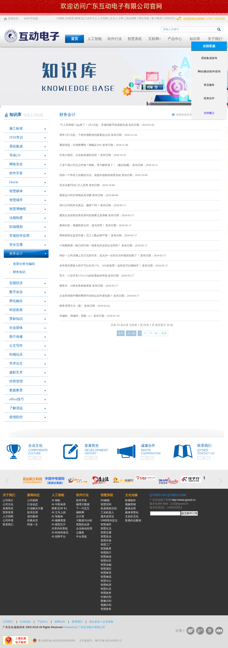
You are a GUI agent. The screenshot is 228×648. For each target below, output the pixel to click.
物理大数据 (83, 504)
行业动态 (32, 504)
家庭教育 (16, 390)
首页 (74, 39)
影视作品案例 (133, 520)
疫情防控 (16, 417)
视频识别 (106, 604)
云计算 (80, 516)
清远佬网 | (132, 18)
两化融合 (16, 301)
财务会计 (16, 253)
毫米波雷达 (107, 516)
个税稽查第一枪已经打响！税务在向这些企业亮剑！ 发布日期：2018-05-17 (103, 245)
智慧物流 (106, 576)
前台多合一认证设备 (101, 621)
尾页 (164, 333)
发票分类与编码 (24, 264)
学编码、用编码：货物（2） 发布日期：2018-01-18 (89, 315)
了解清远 (16, 408)
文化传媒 (131, 495)
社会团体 (16, 327)
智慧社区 (106, 560)
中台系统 (81, 536)
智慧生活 (106, 528)
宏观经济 (16, 283)
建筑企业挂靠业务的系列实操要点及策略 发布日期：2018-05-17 (96, 215)
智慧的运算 (83, 524)
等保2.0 (14, 155)
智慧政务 (106, 592)
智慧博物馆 (17, 209)
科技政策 (16, 310)
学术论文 (16, 363)
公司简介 (8, 500)
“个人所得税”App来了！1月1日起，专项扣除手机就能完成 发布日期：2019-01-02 (106, 124)
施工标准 (16, 128)
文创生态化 (131, 516)
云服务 (80, 532)
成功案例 (32, 516)
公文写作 (16, 345)
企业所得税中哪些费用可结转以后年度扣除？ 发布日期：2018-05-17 (99, 295)
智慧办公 (106, 580)
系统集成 (16, 146)
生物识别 (106, 596)
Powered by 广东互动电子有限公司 (84, 627)
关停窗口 (209, 113)
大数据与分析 (84, 520)
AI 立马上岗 (59, 512)
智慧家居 (106, 572)
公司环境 (8, 520)
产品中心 (175, 39)
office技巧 (16, 399)
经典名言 (32, 520)
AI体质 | (70, 18)
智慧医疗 (106, 552)
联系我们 (8, 524)
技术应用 (32, 512)
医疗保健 (16, 336)
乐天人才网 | (117, 18)
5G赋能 (105, 500)
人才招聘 (8, 516)
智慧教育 (106, 548)
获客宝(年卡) (59, 508)
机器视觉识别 (109, 508)
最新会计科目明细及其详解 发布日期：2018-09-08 (88, 195)
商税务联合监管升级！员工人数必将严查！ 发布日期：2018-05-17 (98, 235)
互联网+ (154, 39)
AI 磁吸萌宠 (59, 520)
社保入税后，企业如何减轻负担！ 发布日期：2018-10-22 (92, 155)
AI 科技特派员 (60, 532)
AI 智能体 (57, 516)
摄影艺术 (16, 372)
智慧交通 (106, 532)
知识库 (194, 39)
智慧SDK (106, 504)
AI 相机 (56, 500)
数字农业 (16, 292)
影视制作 (130, 500)
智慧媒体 (16, 191)
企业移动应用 (84, 528)
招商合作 (60, 621)
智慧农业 (106, 536)
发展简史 (8, 508)
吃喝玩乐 (16, 354)
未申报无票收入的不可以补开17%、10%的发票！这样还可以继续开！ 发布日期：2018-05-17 (113, 265)
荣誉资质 (8, 512)
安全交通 (16, 244)
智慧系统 (135, 39)
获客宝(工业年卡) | (86, 18)
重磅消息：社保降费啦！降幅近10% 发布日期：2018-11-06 (93, 145)
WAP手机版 (31, 18)
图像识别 (106, 600)
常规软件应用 (19, 235)
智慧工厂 (106, 544)
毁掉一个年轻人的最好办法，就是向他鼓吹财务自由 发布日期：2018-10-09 (103, 175)
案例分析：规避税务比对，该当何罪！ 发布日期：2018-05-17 (95, 225)
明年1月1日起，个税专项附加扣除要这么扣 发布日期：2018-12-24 (98, 134)
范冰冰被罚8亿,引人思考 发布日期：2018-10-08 (87, 185)
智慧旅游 (106, 556)
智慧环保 (106, 540)
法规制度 (16, 218)
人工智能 (95, 39)
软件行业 (115, 39)
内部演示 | (170, 18)
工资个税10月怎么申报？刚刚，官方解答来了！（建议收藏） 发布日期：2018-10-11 (108, 165)
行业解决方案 (35, 508)
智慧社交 (106, 588)
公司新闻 (32, 500)
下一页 (154, 333)
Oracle (13, 182)
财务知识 (19, 272)
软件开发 (16, 173)
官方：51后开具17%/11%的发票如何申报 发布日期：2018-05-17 (96, 275)
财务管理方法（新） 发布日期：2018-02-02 (84, 305)
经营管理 (16, 381)
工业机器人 (107, 512)
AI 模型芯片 (59, 524)
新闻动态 (33, 495)
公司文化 (8, 504)
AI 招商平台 (59, 536)
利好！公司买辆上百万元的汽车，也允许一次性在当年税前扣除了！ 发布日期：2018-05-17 (112, 255)
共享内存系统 (60, 528)
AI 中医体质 (59, 504)
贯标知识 (16, 319)
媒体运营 (130, 508)
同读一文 (32, 524)
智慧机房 (106, 584)
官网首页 (13, 18)
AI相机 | (61, 18)
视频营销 (130, 504)
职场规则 (16, 227)
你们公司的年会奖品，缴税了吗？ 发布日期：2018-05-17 (92, 205)
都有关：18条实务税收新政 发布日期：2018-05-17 (88, 285)
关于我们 (215, 39)
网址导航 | (144, 18)
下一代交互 (83, 508)
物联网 (80, 512)
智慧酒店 (106, 568)
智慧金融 (106, 564)
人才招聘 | (103, 18)
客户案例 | (157, 18)
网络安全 (16, 164)
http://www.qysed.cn (183, 499)
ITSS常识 (16, 137)
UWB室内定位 (109, 520)
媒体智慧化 (131, 512)
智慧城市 (16, 200)
